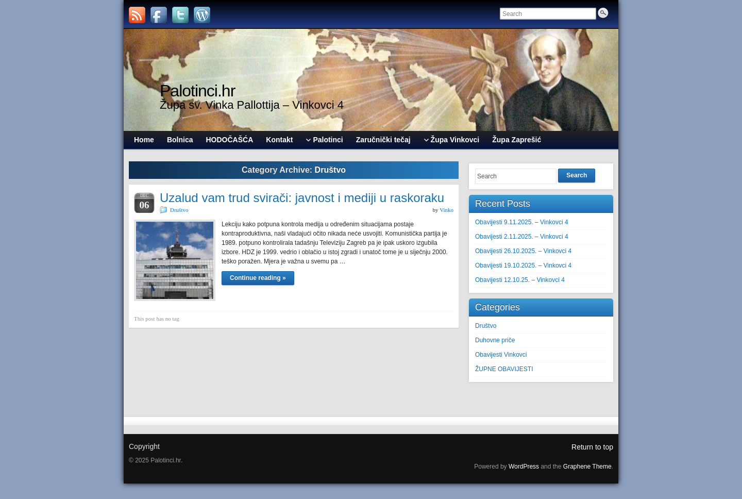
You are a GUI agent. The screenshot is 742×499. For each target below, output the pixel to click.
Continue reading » (258, 277)
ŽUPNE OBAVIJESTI (504, 369)
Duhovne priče (495, 340)
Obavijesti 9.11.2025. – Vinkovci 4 (521, 222)
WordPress (524, 466)
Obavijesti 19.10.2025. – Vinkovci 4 (523, 265)
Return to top (592, 447)
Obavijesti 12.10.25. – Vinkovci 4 (520, 280)
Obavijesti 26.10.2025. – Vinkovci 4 (523, 251)
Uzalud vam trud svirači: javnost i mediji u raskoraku (302, 198)
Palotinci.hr (197, 90)
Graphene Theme (587, 466)
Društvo (179, 210)
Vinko (446, 210)
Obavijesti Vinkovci (501, 354)
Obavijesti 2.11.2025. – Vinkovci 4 (521, 236)
